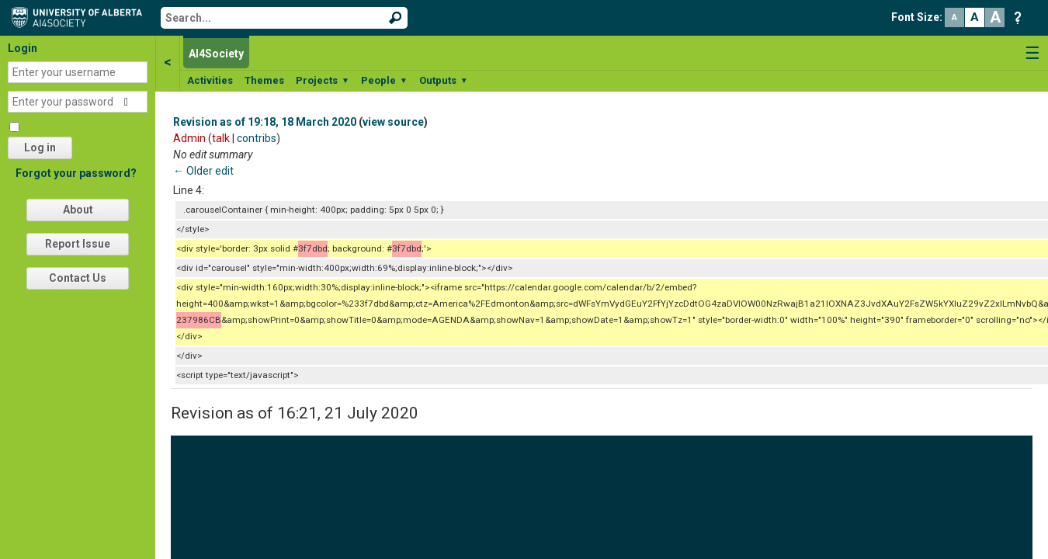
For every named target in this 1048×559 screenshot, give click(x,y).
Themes (264, 80)
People (384, 80)
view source (393, 122)
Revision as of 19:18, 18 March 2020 (264, 122)
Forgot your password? (76, 173)
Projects (322, 80)
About (78, 209)
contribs (256, 138)
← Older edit (203, 171)
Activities (210, 80)
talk (221, 138)
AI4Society (216, 53)
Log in (40, 147)
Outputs (443, 80)
